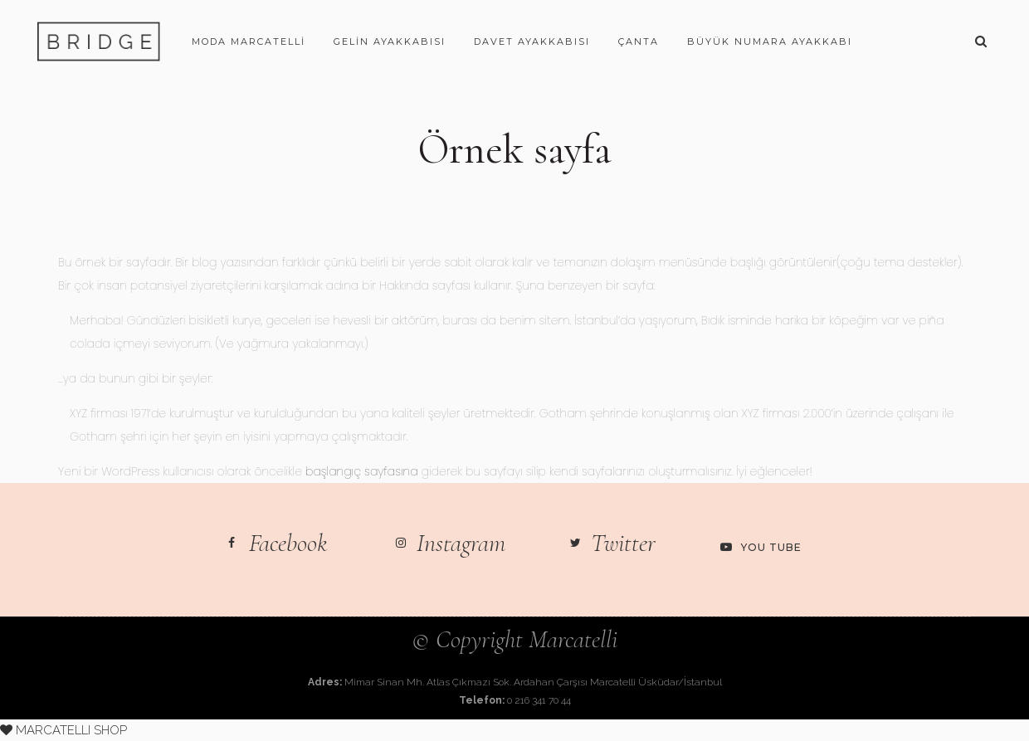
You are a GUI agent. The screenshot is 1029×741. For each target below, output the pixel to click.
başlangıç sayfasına (361, 471)
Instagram (461, 543)
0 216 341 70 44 (539, 700)
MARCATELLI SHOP (63, 730)
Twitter (623, 543)
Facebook (288, 543)
